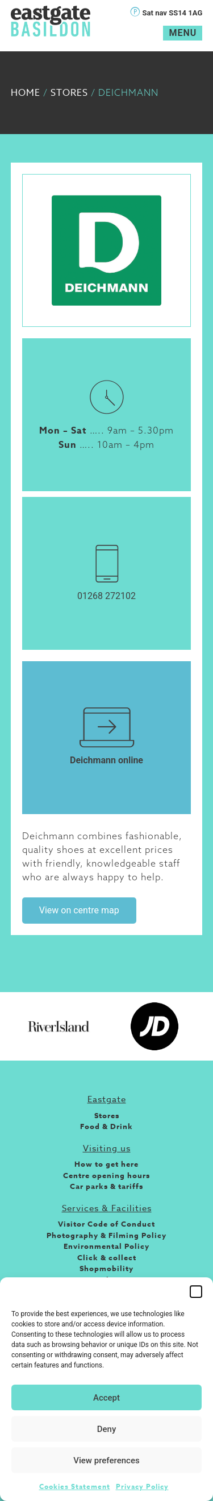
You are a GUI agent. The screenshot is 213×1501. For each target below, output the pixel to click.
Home (25, 93)
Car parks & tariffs (106, 1186)
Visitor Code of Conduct (106, 1224)
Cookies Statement (74, 1486)
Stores (69, 93)
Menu (183, 32)
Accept (106, 1398)
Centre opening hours (106, 1175)
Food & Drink (106, 1126)
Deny (106, 1429)
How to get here (106, 1164)
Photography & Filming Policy (106, 1235)
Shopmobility (106, 1268)
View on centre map (79, 910)
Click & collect (106, 1257)
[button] (196, 1291)
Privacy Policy (142, 1486)
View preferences (106, 1460)
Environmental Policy (106, 1246)
